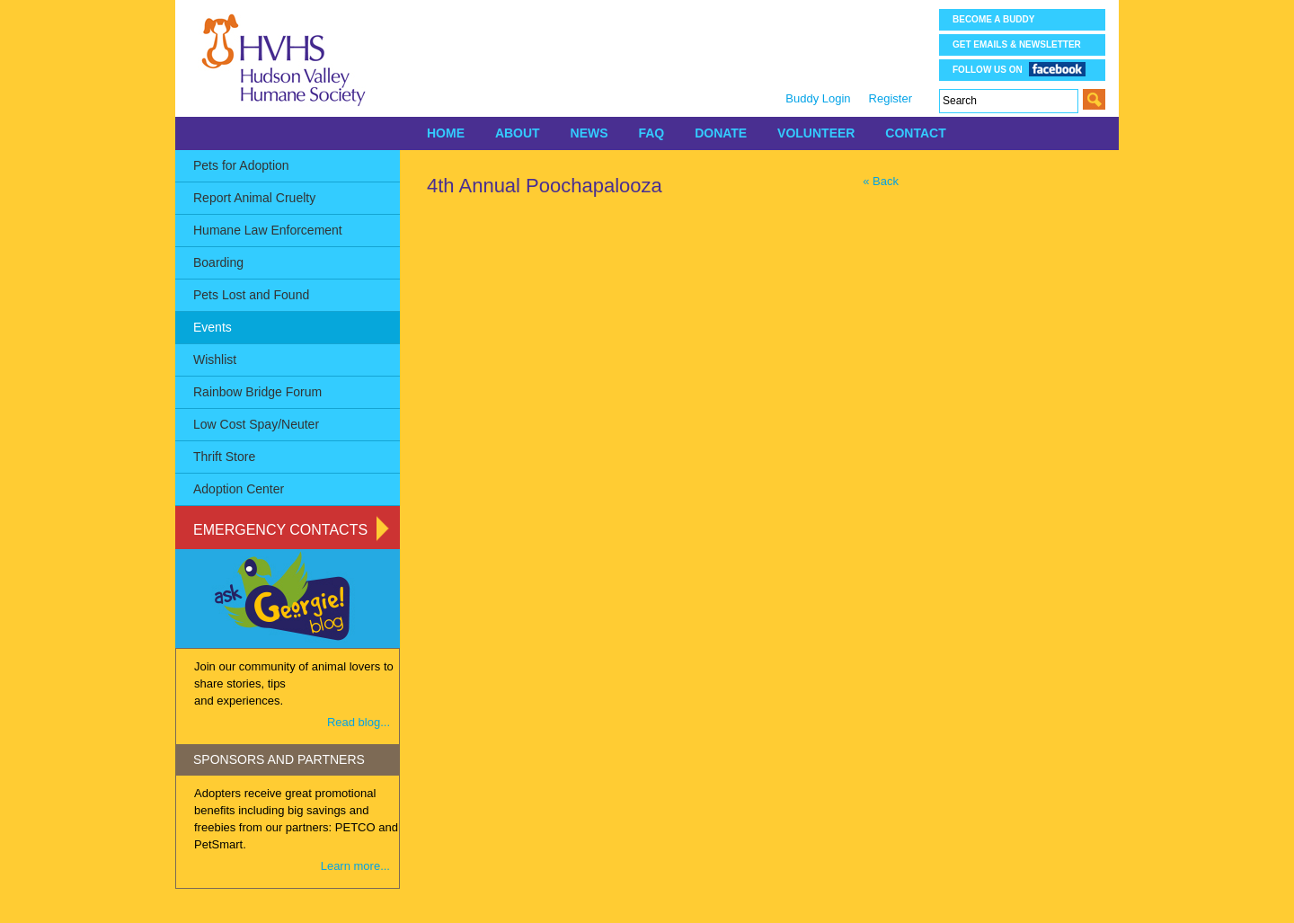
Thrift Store (224, 456)
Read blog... (358, 722)
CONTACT (915, 133)
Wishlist (214, 359)
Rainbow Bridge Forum (257, 392)
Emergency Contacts (280, 529)
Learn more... (355, 866)
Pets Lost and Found (251, 295)
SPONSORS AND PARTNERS (279, 759)
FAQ (651, 133)
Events (212, 327)
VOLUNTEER (816, 133)
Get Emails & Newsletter (1017, 44)
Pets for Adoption (241, 165)
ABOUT (517, 133)
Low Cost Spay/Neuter (256, 424)
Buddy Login (817, 98)
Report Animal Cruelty (254, 198)
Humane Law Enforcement (267, 230)
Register (890, 98)
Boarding (218, 262)
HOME (446, 133)
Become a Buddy (993, 19)
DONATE (721, 133)
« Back (881, 181)
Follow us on (1019, 68)
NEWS (589, 133)
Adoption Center (238, 489)
